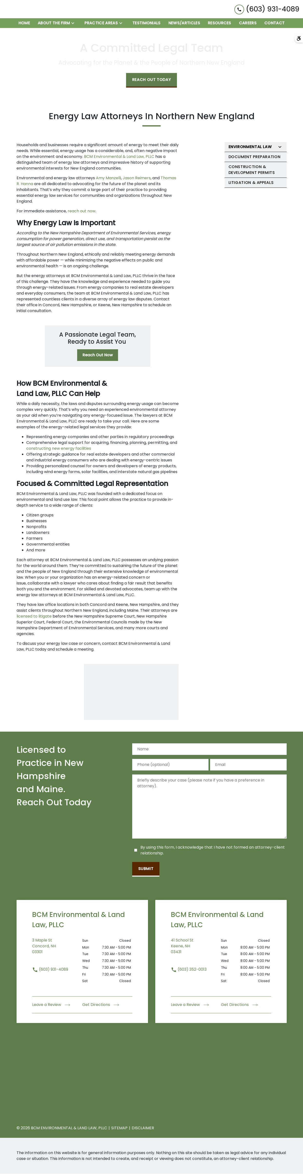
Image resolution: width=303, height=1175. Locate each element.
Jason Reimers (137, 179)
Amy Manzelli (108, 179)
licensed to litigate (34, 617)
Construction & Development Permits (252, 171)
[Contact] (274, 24)
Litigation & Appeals (251, 184)
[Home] (24, 24)
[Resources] (219, 24)
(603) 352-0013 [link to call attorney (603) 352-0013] (189, 970)
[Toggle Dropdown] (74, 24)
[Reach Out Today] (151, 81)
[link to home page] (34, 10)
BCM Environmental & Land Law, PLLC (119, 158)
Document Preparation (255, 158)
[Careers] (247, 24)
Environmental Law (250, 148)
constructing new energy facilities (59, 449)
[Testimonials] (146, 24)
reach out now (81, 212)
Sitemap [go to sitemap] (119, 1129)
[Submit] (146, 870)
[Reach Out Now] (97, 356)
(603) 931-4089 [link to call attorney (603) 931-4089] (50, 970)
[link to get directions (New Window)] (57, 950)
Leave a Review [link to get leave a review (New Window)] (51, 1006)
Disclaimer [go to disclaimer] (143, 1129)
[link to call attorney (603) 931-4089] (266, 9)
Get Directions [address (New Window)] (100, 1006)
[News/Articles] (184, 24)
